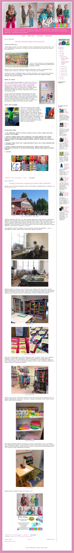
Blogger (46, 547)
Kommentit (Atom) (11, 541)
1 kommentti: (25, 177)
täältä (31, 491)
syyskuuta (63, 66)
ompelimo (28, 536)
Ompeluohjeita (49, 35)
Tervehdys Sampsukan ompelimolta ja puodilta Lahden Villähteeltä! (29, 183)
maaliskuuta (63, 75)
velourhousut (23, 108)
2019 (61, 53)
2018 (61, 55)
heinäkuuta (63, 68)
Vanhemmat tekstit (51, 539)
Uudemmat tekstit (8, 539)
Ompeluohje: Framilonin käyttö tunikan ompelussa (66, 209)
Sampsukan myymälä (34, 63)
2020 (61, 51)
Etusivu (23, 35)
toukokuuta (63, 71)
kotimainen (12, 536)
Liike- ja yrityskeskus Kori (20, 536)
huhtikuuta (63, 73)
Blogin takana (31, 35)
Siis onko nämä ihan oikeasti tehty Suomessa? (29, 42)
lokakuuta (63, 56)
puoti (32, 536)
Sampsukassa (7, 93)
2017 (61, 77)
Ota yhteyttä (40, 35)
